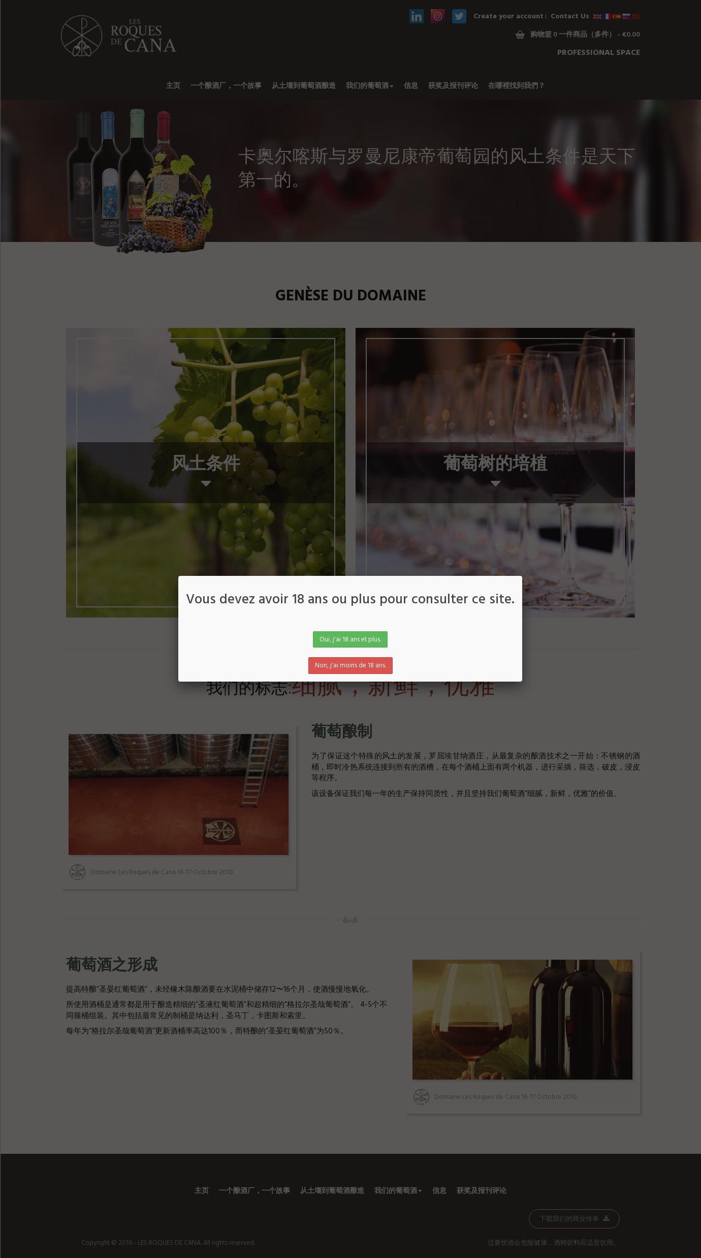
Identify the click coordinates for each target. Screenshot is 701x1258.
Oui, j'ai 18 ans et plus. (350, 639)
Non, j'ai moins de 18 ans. (350, 665)
